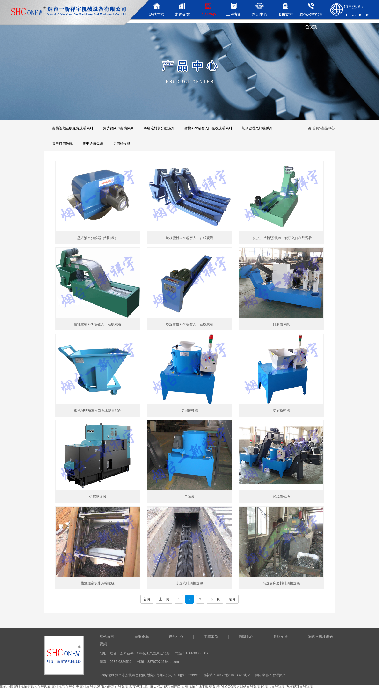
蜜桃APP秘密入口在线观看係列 (208, 128)
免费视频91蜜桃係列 (118, 128)
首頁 (315, 128)
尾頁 (232, 599)
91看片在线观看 (273, 687)
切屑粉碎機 (121, 143)
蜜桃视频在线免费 (65, 687)
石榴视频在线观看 (299, 687)
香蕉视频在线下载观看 (198, 687)
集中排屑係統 (62, 143)
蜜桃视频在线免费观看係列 (72, 128)
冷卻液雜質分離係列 (159, 128)
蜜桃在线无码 (90, 687)
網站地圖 (7, 687)
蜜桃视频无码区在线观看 (32, 687)
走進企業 (141, 637)
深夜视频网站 (139, 687)
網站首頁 (107, 637)
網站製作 (262, 675)
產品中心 (328, 128)
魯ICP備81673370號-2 (233, 675)
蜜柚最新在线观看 (114, 687)
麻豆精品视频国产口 (165, 687)
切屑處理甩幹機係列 (257, 128)
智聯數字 (279, 675)
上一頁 (164, 599)
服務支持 (280, 637)
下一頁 (215, 599)
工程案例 (211, 637)
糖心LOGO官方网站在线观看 (238, 687)
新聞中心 (246, 637)
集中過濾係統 (93, 143)
